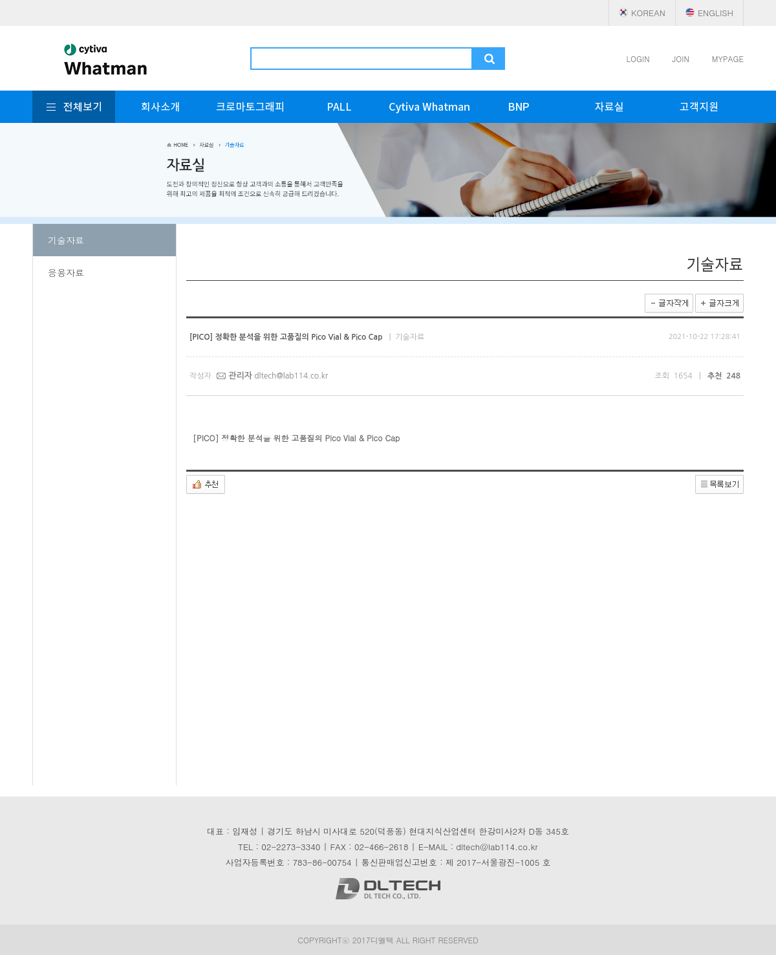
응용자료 (66, 272)
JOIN (681, 58)
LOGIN (638, 58)
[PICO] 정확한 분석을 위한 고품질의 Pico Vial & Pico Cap (299, 437)
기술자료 (66, 240)
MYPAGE (728, 58)
